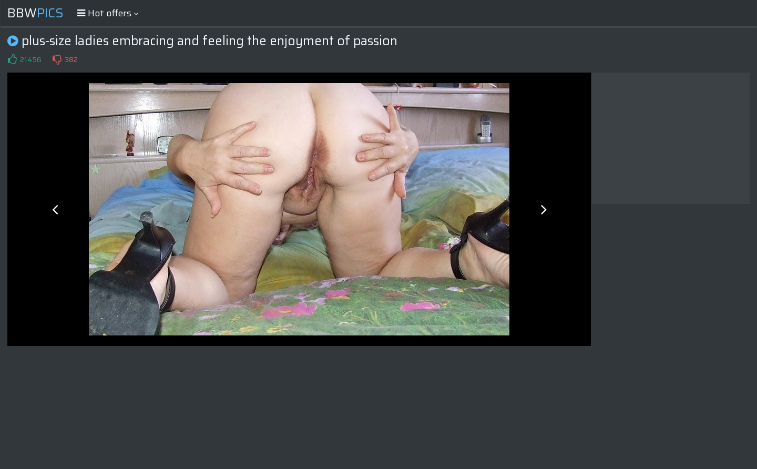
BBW (35, 13)
